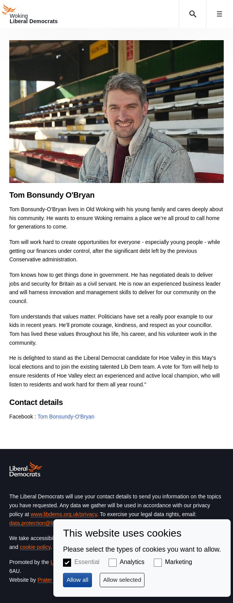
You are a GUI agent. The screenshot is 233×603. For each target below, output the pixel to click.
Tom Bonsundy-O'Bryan (65, 416)
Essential (86, 562)
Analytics (132, 562)
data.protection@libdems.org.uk (47, 523)
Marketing (178, 562)
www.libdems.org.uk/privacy (64, 514)
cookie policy (35, 547)
